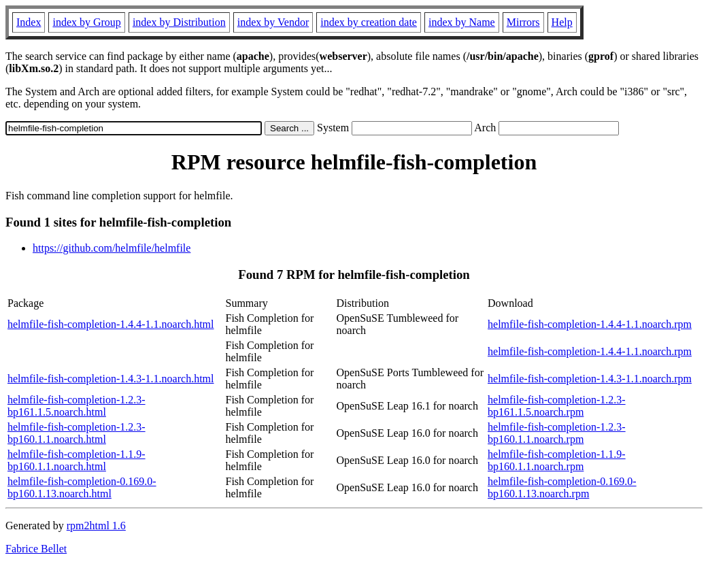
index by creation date (368, 22)
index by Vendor (273, 22)
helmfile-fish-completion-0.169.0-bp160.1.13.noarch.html (81, 487)
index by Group (86, 22)
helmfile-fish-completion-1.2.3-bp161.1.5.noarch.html (76, 406)
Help (562, 22)
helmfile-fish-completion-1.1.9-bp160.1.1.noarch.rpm (557, 460)
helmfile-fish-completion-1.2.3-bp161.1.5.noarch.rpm (557, 406)
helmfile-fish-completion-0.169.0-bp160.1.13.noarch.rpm (562, 487)
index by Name (461, 22)
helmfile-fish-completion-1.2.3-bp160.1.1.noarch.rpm (557, 433)
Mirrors (523, 22)
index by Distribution (179, 22)
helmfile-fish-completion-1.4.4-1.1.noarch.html (110, 324)
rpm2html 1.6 (96, 525)
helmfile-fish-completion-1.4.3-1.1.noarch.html (110, 378)
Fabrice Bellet (36, 548)
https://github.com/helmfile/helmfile (111, 248)
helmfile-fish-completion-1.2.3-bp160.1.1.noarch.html (76, 433)
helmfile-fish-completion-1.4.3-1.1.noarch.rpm (590, 378)
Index (28, 22)
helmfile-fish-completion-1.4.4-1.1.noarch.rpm (590, 324)
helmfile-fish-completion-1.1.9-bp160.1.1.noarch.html (76, 460)
